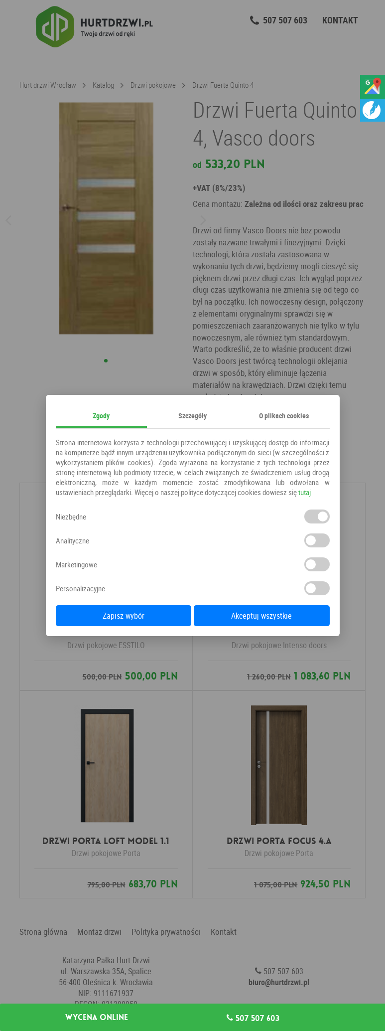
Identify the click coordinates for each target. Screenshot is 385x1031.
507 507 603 (253, 1018)
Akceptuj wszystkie (261, 615)
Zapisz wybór (123, 615)
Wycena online (96, 1018)
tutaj (304, 492)
